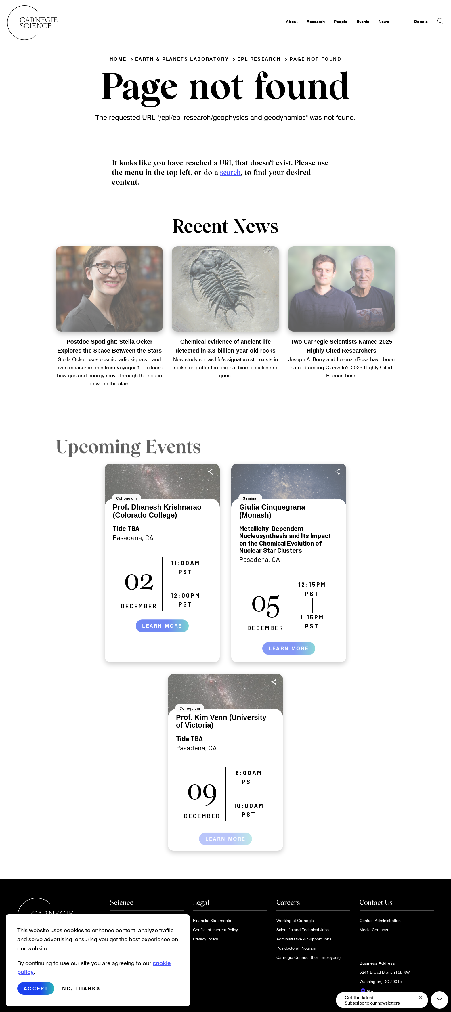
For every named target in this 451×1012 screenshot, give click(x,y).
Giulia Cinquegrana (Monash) (272, 513)
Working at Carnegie (295, 922)
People (330, 27)
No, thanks (81, 988)
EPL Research (259, 61)
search (230, 174)
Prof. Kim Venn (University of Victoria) (221, 723)
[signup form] (421, 997)
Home (118, 61)
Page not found (315, 61)
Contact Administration (380, 922)
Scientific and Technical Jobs (302, 931)
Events (353, 27)
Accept (36, 988)
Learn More (162, 632)
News (373, 27)
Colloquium (126, 500)
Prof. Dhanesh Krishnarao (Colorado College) (157, 513)
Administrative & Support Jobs (303, 940)
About (281, 27)
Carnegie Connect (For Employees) (308, 959)
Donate (411, 27)
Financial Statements (212, 922)
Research (306, 27)
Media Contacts (374, 931)
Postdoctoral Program (296, 949)
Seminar (250, 500)
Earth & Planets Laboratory (182, 61)
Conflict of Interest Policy (215, 931)
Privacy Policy (205, 940)
